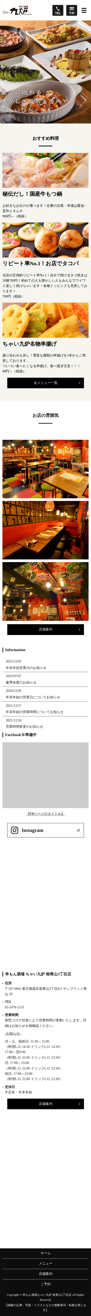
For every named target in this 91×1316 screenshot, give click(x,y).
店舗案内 (45, 629)
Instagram (32, 830)
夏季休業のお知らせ (21, 682)
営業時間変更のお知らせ (24, 726)
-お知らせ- (13, 1033)
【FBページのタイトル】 (45, 814)
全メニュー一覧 (46, 383)
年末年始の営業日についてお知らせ (33, 697)
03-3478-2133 (14, 1007)
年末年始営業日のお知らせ (26, 668)
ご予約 (46, 1284)
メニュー (45, 1263)
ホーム (46, 1253)
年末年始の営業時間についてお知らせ (35, 712)
